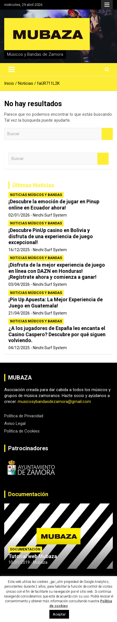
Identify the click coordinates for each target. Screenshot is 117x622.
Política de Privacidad (23, 415)
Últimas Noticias (33, 185)
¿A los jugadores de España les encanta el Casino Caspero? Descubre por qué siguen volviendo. (56, 334)
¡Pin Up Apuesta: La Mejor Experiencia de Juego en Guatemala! (55, 302)
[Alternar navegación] (11, 69)
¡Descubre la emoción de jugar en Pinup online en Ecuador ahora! (53, 205)
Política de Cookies (22, 431)
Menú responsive (107, 5)
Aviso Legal (15, 423)
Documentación (28, 494)
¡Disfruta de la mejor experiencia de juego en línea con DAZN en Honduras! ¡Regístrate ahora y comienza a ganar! (56, 271)
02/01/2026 (19, 215)
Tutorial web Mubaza (32, 556)
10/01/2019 (19, 562)
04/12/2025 (19, 347)
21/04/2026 (19, 313)
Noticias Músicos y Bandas (36, 195)
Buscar (107, 134)
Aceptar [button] (59, 614)
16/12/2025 (19, 250)
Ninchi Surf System (50, 215)
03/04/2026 (19, 284)
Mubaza (40, 562)
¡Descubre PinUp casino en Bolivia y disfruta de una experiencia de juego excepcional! (50, 236)
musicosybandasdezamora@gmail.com (54, 401)
